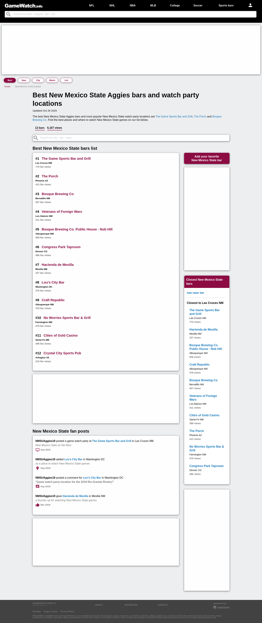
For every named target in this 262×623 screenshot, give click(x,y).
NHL (112, 5)
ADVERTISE (130, 605)
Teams (7, 87)
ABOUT (99, 605)
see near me (195, 292)
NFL (91, 5)
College (175, 5)
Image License (51, 611)
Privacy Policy (67, 611)
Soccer (198, 5)
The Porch (200, 116)
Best (10, 80)
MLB (153, 5)
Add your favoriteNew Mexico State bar (206, 158)
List (66, 80)
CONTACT (162, 605)
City (38, 80)
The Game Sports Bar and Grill (174, 116)
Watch (52, 80)
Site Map (37, 611)
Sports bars (226, 5)
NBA (133, 5)
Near (24, 80)
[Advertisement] (104, 49)
